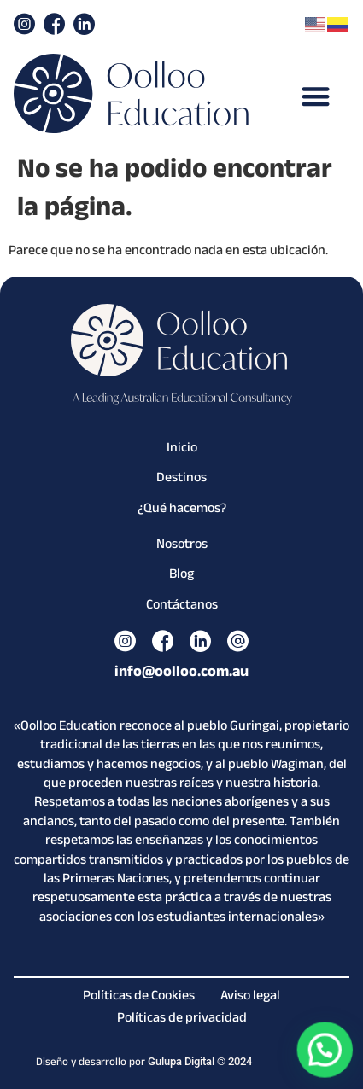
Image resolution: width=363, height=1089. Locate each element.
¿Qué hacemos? (182, 510)
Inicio (182, 450)
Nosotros (182, 546)
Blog (181, 576)
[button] (315, 96)
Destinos (181, 480)
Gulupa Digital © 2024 (200, 1061)
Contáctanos (182, 607)
